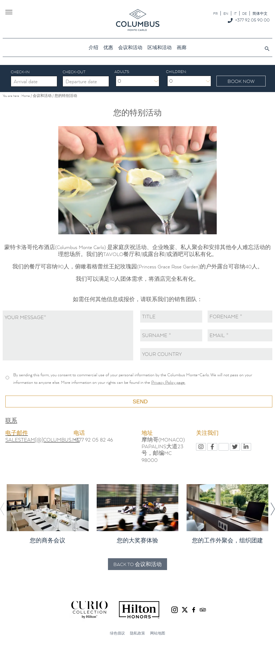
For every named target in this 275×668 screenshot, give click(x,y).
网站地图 (157, 633)
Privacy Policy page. (168, 382)
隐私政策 (137, 633)
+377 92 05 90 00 (252, 20)
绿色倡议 (117, 633)
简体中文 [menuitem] (259, 13)
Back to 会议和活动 (137, 564)
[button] (272, 509)
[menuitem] (215, 13)
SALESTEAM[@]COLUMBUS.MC (42, 439)
